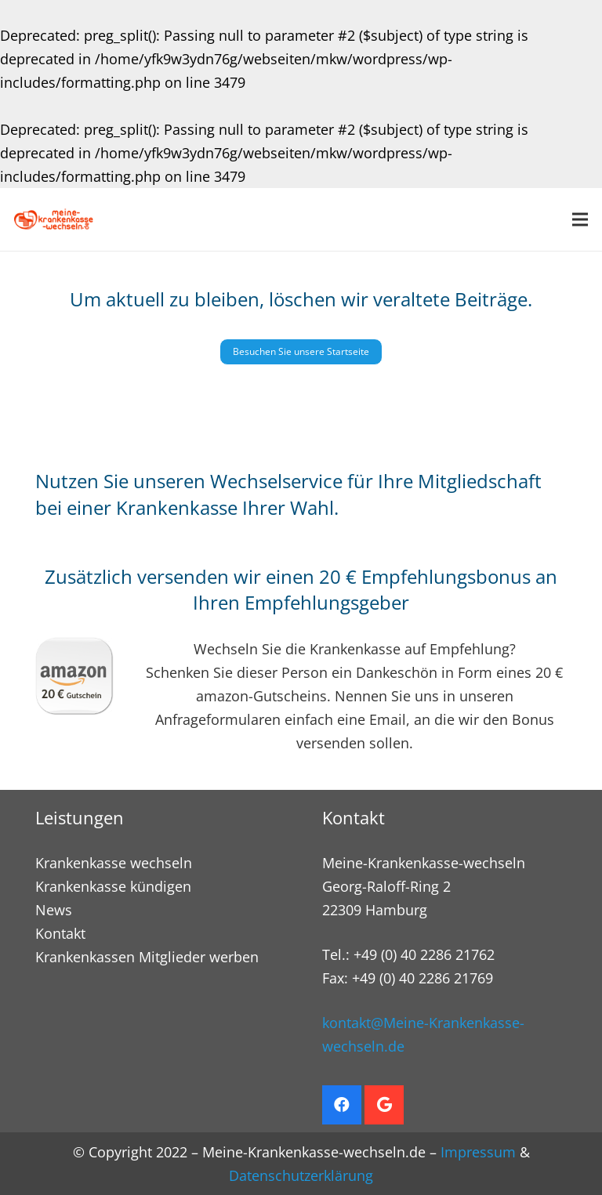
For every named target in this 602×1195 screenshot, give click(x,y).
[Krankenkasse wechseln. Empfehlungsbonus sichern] (53, 219)
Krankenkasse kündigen (113, 886)
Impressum (478, 1151)
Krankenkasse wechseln (113, 862)
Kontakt (60, 933)
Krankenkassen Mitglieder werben (147, 956)
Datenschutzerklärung (301, 1175)
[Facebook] (341, 1104)
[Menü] (580, 219)
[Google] (384, 1104)
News (53, 909)
